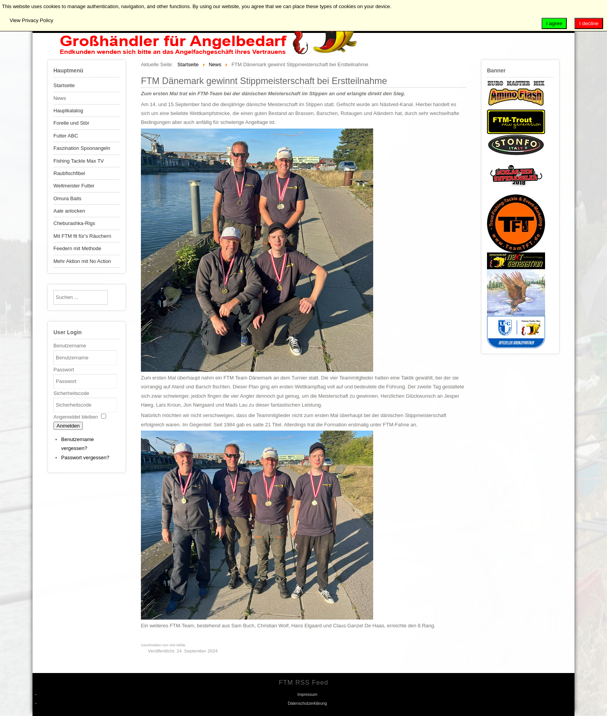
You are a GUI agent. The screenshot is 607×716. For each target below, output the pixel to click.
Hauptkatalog (68, 110)
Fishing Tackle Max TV (78, 161)
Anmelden (68, 426)
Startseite (64, 85)
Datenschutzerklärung (307, 703)
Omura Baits (67, 198)
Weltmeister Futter (73, 186)
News (59, 98)
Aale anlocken (69, 211)
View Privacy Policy (31, 20)
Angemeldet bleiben (75, 417)
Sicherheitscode (71, 393)
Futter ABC (65, 136)
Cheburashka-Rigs (74, 223)
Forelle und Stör (71, 123)
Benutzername (69, 346)
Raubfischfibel (69, 173)
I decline (588, 23)
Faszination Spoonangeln (81, 148)
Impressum (307, 694)
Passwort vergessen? (85, 457)
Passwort (63, 370)
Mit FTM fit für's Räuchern (82, 236)
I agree (554, 23)
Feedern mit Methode (77, 248)
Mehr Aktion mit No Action (82, 261)
